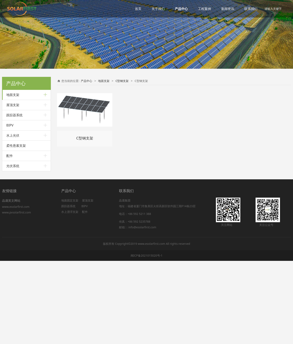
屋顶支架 (12, 188)
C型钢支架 (13, 155)
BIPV (9, 208)
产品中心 (181, 9)
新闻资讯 (227, 9)
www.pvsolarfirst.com (16, 295)
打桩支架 (12, 112)
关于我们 (158, 9)
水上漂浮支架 (70, 295)
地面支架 (12, 95)
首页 (138, 9)
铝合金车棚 (16, 141)
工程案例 (204, 9)
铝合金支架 (13, 105)
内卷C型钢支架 (18, 163)
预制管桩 (12, 126)
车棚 (9, 133)
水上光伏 (12, 218)
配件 (9, 238)
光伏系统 (12, 249)
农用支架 (12, 177)
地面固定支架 (69, 283)
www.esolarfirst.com (16, 290)
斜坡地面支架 (14, 119)
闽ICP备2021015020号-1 (147, 339)
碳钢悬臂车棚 (17, 147)
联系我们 (250, 9)
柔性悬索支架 (16, 228)
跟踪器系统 (14, 198)
